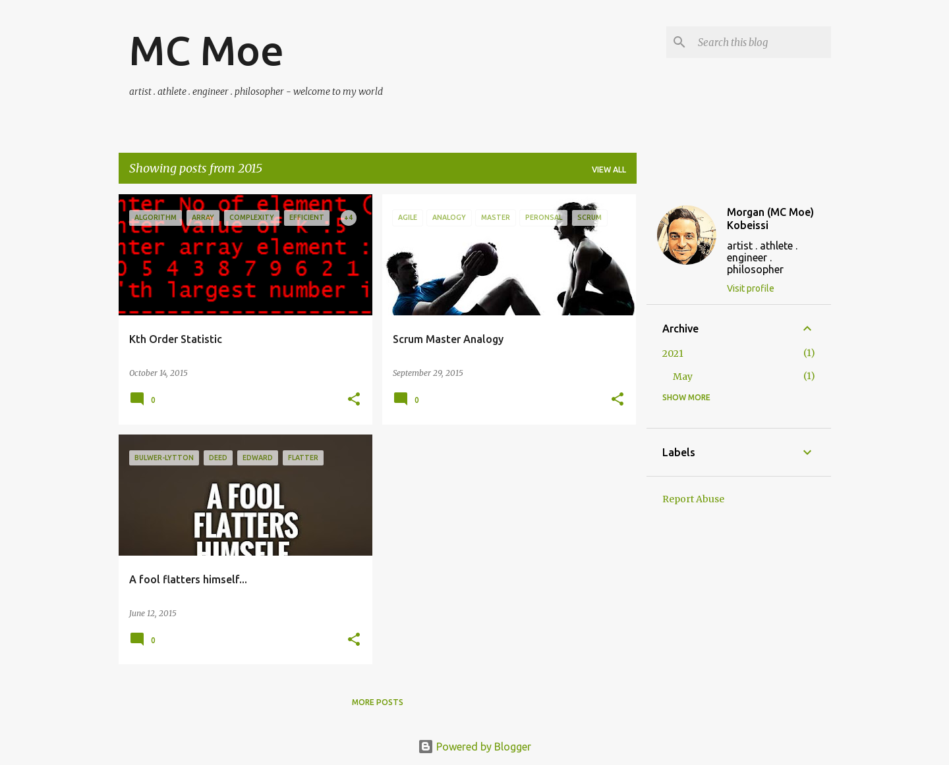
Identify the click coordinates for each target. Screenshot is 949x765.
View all (609, 169)
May (683, 376)
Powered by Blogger (474, 746)
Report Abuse (693, 499)
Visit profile (750, 288)
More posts (377, 702)
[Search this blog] (762, 42)
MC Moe (206, 50)
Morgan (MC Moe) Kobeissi (770, 218)
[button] (354, 400)
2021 (672, 353)
